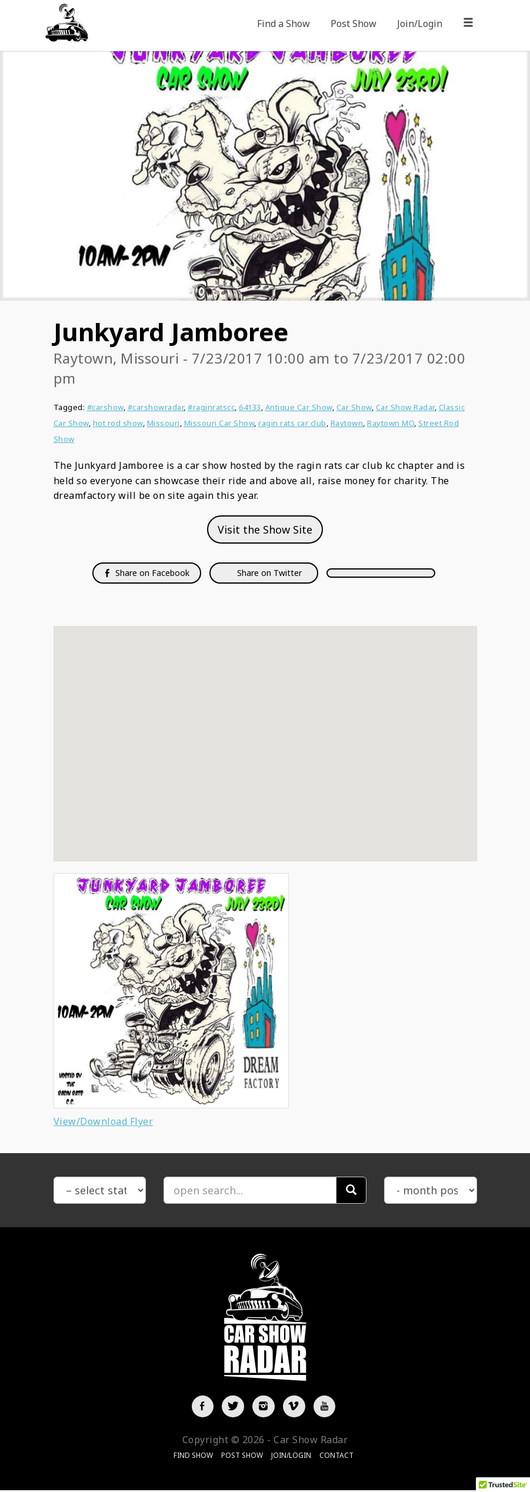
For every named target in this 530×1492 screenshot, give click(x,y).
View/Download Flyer (104, 1121)
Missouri (163, 423)
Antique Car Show (298, 407)
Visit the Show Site (265, 529)
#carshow (105, 407)
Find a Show (283, 23)
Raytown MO (390, 423)
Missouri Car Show (219, 423)
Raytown (347, 423)
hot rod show (118, 423)
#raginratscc (211, 407)
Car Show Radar (405, 407)
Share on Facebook (147, 572)
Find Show (193, 1456)
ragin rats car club (292, 423)
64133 (250, 407)
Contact (336, 1456)
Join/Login (419, 23)
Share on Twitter (268, 572)
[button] (265, 733)
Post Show (353, 23)
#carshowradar (156, 407)
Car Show (354, 407)
